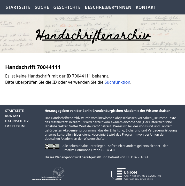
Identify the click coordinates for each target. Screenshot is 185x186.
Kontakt (146, 7)
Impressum (15, 126)
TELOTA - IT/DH (137, 157)
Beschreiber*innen (108, 7)
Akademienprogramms (80, 130)
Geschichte (67, 7)
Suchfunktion (117, 82)
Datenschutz (17, 121)
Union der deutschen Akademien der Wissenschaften (105, 136)
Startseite (18, 7)
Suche (42, 7)
